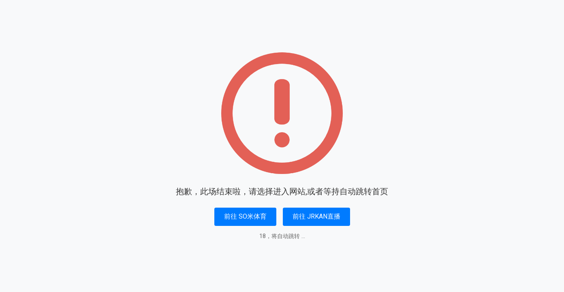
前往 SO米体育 (245, 216)
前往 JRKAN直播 (316, 216)
